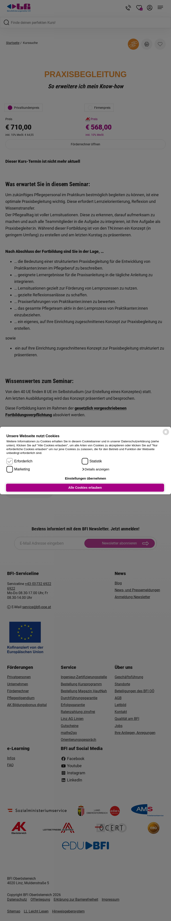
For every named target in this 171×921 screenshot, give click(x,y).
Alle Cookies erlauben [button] (85, 487)
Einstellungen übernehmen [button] (85, 478)
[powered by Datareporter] (165, 434)
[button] (95, 469)
